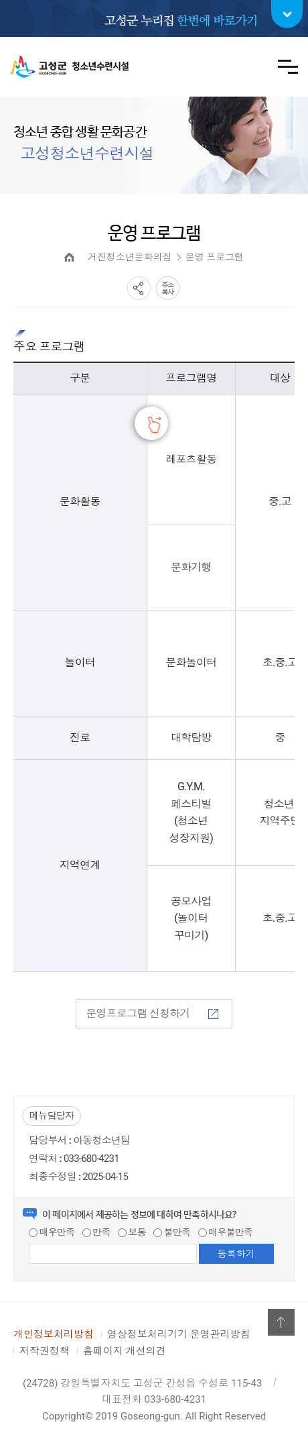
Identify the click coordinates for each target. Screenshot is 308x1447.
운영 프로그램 (214, 257)
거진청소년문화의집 (130, 257)
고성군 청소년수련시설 (69, 67)
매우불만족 (225, 1232)
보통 (132, 1232)
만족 (96, 1232)
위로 (281, 1322)
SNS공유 (139, 288)
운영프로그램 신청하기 (152, 1013)
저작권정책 (44, 1351)
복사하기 (167, 288)
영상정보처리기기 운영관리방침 (178, 1334)
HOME (69, 257)
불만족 (171, 1232)
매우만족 (51, 1232)
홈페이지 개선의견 (124, 1351)
